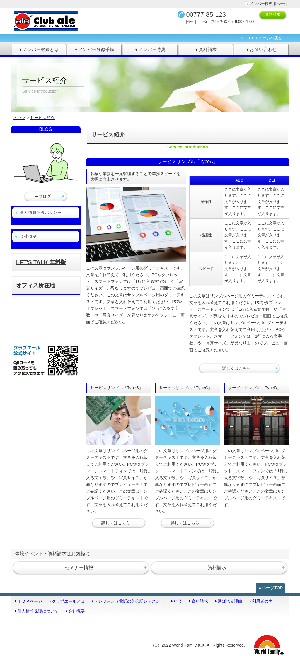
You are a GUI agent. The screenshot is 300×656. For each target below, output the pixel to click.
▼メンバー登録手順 (94, 49)
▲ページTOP (270, 587)
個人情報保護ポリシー (41, 212)
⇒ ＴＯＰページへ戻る (261, 38)
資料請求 (272, 14)
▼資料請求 (206, 49)
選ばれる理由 (230, 601)
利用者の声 (262, 601)
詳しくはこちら (236, 368)
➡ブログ (43, 196)
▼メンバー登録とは (38, 49)
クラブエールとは (68, 601)
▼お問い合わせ (261, 49)
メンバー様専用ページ (269, 3)
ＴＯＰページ (30, 601)
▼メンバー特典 (150, 49)
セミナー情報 (79, 567)
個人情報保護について (38, 611)
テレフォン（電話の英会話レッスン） (129, 601)
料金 (178, 601)
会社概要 (28, 236)
